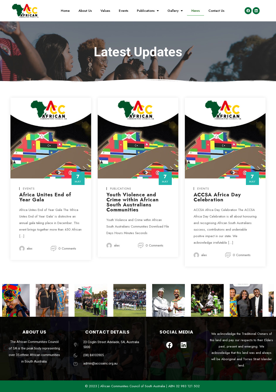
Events (123, 10)
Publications (148, 11)
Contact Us (216, 10)
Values (105, 10)
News (195, 10)
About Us (85, 10)
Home (65, 10)
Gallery (175, 11)
